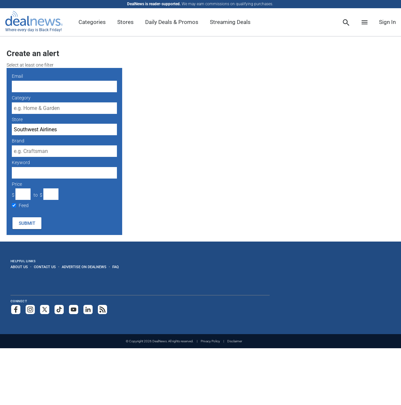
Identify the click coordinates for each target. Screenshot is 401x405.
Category (21, 97)
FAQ (115, 267)
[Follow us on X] (44, 309)
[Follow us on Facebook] (16, 309)
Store (17, 119)
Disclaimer (234, 341)
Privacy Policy (210, 341)
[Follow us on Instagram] (30, 309)
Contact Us (45, 267)
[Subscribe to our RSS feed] (102, 309)
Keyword (21, 162)
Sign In (387, 22)
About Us (19, 267)
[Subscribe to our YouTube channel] (73, 309)
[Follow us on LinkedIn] (88, 309)
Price (17, 184)
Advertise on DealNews (84, 267)
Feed (24, 205)
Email (17, 76)
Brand (18, 140)
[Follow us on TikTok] (59, 309)
